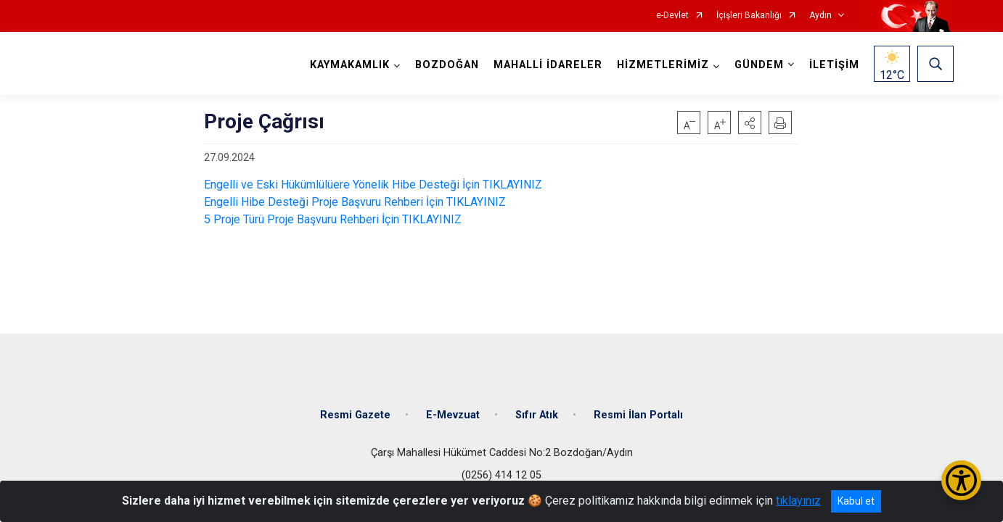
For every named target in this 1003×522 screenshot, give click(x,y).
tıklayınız (798, 501)
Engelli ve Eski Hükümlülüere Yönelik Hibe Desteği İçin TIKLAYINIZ (373, 184)
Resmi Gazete (355, 415)
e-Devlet (672, 15)
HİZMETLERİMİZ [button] (663, 65)
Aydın (820, 15)
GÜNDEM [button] (759, 65)
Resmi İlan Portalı (638, 415)
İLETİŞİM (834, 65)
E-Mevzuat (453, 415)
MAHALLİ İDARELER (548, 65)
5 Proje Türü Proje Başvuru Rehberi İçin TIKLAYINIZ (333, 219)
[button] (749, 122)
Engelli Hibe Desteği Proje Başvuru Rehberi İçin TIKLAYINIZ (355, 202)
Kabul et (856, 501)
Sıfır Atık (536, 415)
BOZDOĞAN (447, 65)
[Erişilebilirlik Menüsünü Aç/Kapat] (961, 480)
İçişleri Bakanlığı (749, 15)
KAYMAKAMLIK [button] (350, 65)
